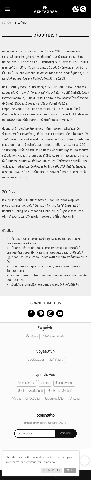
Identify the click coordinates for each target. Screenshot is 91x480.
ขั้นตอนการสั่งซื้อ (54, 398)
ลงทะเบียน (65, 433)
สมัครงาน (74, 398)
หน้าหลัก (6, 23)
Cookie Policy (51, 470)
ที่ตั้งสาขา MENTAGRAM (26, 398)
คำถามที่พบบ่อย (64, 383)
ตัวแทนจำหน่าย (26, 383)
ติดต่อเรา (45, 383)
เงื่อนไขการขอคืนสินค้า (30, 391)
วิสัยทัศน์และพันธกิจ (54, 336)
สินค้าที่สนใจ (56, 359)
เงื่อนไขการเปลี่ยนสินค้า (60, 391)
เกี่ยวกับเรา (32, 336)
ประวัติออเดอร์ (36, 359)
